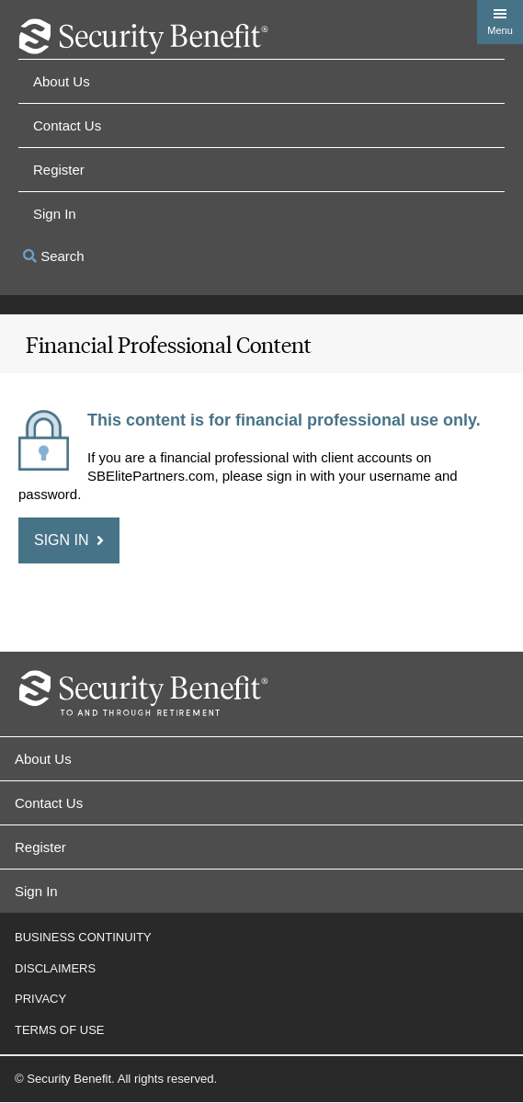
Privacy (40, 999)
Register (59, 169)
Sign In (36, 891)
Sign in (54, 214)
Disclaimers (55, 968)
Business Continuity (83, 937)
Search (54, 256)
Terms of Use (60, 1030)
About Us (61, 81)
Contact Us (67, 125)
